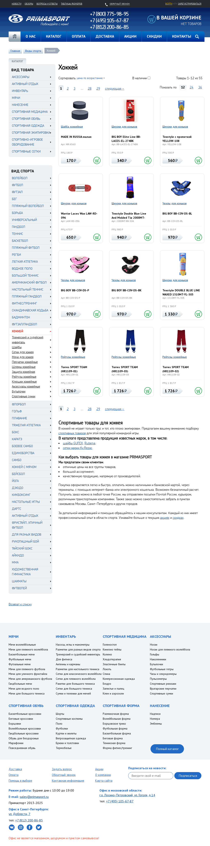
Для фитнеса (64, 659)
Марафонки (16, 743)
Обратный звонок (64, 775)
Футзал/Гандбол (24, 324)
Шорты (60, 714)
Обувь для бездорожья (24, 738)
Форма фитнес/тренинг (117, 748)
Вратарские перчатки (163, 688)
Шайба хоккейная (72, 126)
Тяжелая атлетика (26, 425)
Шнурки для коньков (124, 126)
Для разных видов (26, 534)
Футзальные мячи (20, 664)
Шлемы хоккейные (23, 367)
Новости (16, 3)
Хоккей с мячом (24, 467)
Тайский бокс (22, 548)
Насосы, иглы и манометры (72, 644)
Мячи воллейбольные (22, 644)
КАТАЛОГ (17, 61)
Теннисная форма (114, 743)
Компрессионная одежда (119, 679)
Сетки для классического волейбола (79, 674)
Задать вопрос (62, 769)
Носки (153, 644)
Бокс (15, 432)
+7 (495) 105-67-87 (120, 801)
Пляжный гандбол (27, 296)
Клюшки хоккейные (24, 381)
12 (183, 87)
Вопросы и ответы (47, 3)
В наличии (139, 78)
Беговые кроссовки (21, 718)
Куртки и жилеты (66, 733)
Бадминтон (21, 317)
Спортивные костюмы (69, 718)
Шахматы (19, 581)
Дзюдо (17, 488)
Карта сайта (103, 781)
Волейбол (19, 178)
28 (89, 88)
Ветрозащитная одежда (71, 738)
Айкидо (18, 555)
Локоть (107, 669)
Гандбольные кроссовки (24, 733)
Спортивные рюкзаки (163, 683)
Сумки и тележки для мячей (73, 693)
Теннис (17, 234)
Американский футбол (29, 282)
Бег (14, 199)
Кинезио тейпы (112, 649)
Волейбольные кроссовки (25, 728)
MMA (15, 562)
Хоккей (51, 50)
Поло (59, 723)
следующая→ (114, 88)
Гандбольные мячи (20, 683)
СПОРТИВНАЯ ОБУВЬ (26, 119)
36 (200, 87)
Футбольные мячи (20, 659)
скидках (178, 518)
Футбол (17, 185)
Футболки (62, 728)
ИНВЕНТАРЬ (20, 91)
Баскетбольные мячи (22, 654)
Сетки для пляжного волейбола (76, 679)
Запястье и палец (113, 688)
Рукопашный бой (25, 541)
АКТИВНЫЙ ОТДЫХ (25, 84)
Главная (15, 37)
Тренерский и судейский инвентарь (27, 339)
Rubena (89, 443)
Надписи (155, 714)
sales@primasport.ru (34, 797)
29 (98, 88)
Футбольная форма (115, 728)
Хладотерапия (112, 659)
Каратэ (17, 439)
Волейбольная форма (116, 718)
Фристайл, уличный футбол (27, 525)
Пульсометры (158, 679)
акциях (164, 518)
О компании (103, 775)
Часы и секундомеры (163, 674)
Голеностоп (110, 644)
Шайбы (17, 347)
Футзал (17, 192)
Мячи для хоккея (22, 357)
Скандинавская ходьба (30, 310)
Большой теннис (25, 275)
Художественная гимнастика (25, 571)
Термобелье (64, 748)
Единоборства (23, 453)
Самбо (16, 460)
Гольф (17, 411)
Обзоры (29, 3)
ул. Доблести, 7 (19, 814)
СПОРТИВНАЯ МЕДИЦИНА (30, 112)
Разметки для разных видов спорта (78, 649)
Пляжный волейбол (28, 206)
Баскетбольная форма (117, 733)
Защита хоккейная (23, 372)
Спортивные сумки (23, 396)
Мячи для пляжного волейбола (28, 649)
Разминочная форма (116, 714)
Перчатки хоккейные (25, 362)
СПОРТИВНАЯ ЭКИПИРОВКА (31, 133)
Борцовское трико (114, 723)
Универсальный (24, 220)
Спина (106, 674)
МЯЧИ (16, 98)
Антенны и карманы (68, 664)
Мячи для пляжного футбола (27, 669)
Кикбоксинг (21, 495)
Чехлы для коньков (174, 203)
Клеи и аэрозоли (113, 693)
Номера (155, 718)
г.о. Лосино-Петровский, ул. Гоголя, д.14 (127, 795)
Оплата (13, 775)
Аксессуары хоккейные (26, 386)
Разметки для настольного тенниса (77, 669)
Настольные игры (26, 502)
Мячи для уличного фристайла (28, 674)
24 (191, 87)
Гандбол (18, 227)
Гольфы (154, 654)
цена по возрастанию (90, 78)
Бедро (107, 683)
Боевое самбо (22, 446)
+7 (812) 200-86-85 (29, 820)
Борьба (17, 213)
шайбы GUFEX (73, 443)
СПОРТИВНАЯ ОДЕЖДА (28, 126)
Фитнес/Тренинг (24, 303)
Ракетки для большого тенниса (75, 683)
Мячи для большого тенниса (27, 693)
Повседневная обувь (22, 748)
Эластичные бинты (114, 664)
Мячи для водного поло (24, 688)
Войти (168, 3)
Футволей (19, 588)
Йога (15, 481)
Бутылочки (18, 391)
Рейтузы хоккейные (24, 377)
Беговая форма (113, 738)
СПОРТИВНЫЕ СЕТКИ (26, 151)
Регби (16, 255)
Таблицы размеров (71, 3)
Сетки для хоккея (23, 352)
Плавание (19, 418)
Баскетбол (20, 241)
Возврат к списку (20, 604)
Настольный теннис (27, 289)
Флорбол (19, 404)
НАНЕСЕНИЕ (20, 105)
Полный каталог (167, 749)
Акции (99, 769)
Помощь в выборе (20, 781)
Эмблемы (156, 723)
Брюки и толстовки (67, 743)
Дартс (16, 509)
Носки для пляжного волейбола (170, 649)
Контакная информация (68, 781)
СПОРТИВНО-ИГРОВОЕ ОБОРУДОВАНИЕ (27, 142)
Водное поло (22, 268)
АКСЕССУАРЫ (20, 77)
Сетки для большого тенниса (74, 688)
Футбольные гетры (161, 669)
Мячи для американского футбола (30, 679)
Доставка (15, 769)
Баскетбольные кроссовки (25, 714)
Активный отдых (25, 516)
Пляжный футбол (26, 248)
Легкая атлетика (25, 262)
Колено (107, 654)
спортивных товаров (72, 433)
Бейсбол (18, 474)
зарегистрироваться (189, 3)
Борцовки (15, 723)
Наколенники (158, 659)
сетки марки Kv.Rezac (77, 448)
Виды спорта (33, 51)
